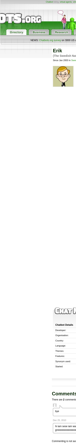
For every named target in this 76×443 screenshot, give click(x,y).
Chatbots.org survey (50, 40)
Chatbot (49, 2)
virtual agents (66, 2)
